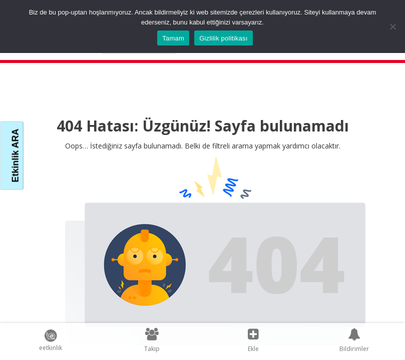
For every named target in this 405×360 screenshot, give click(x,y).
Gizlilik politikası (223, 38)
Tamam (173, 38)
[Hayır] (392, 27)
